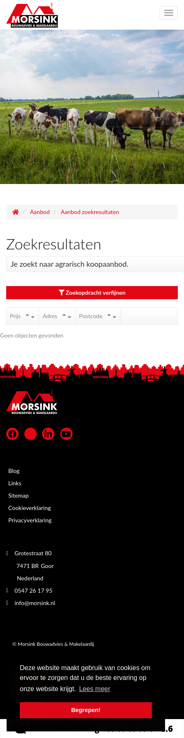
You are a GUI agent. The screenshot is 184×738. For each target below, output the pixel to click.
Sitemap (18, 495)
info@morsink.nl (34, 602)
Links (14, 483)
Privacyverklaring (30, 520)
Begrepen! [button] (85, 710)
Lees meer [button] (95, 688)
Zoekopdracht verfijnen (92, 292)
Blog (13, 470)
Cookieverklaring (29, 507)
